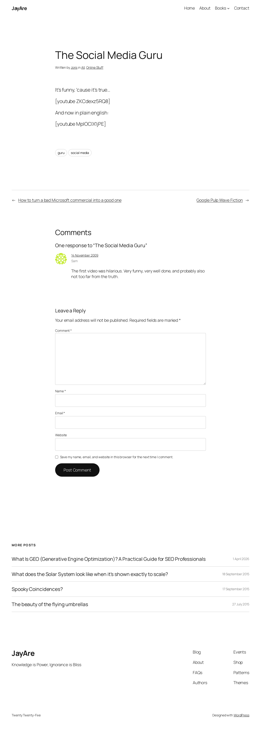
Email (60, 413)
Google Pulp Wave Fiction (220, 200)
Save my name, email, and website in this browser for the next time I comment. (116, 457)
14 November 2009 (84, 255)
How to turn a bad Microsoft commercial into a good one (70, 200)
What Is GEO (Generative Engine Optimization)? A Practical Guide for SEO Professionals (109, 559)
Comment (63, 330)
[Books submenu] (228, 8)
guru (61, 152)
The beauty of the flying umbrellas (50, 604)
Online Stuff (94, 67)
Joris (74, 67)
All (83, 67)
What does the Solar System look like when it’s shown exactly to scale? (90, 574)
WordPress (241, 715)
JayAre (19, 8)
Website (61, 435)
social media (80, 152)
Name (60, 391)
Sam (74, 261)
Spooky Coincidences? (37, 589)
